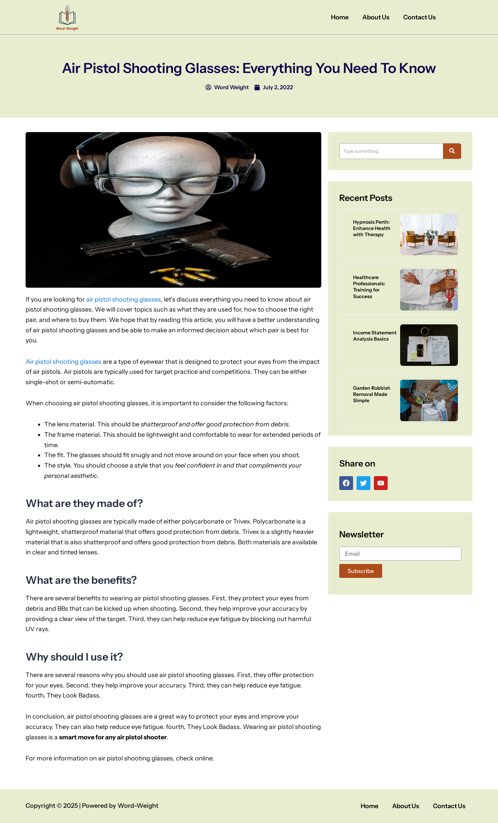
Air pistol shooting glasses (63, 362)
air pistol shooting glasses (123, 299)
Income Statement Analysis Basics (375, 336)
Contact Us (419, 17)
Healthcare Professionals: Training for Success (369, 286)
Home (340, 17)
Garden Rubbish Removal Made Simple (371, 394)
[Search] (391, 151)
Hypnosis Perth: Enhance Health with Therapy (371, 228)
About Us (375, 17)
